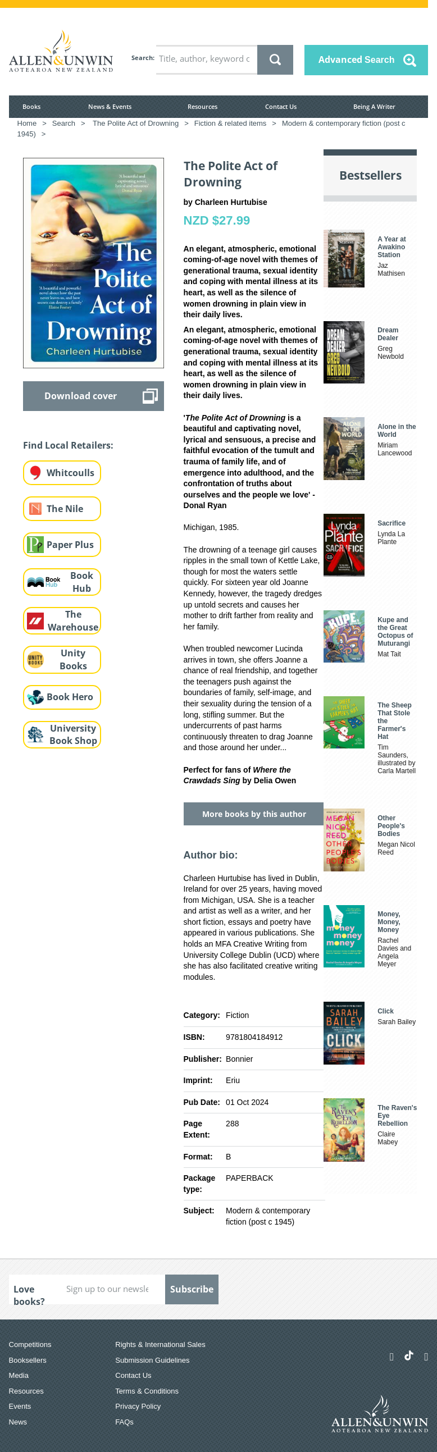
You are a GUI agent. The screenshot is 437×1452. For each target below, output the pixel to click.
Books (31, 106)
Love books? (29, 1293)
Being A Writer (374, 106)
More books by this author (254, 814)
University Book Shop (73, 734)
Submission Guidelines (152, 1360)
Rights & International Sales (160, 1344)
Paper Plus (70, 544)
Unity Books (73, 659)
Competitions (30, 1344)
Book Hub (81, 582)
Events (20, 1406)
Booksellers (28, 1360)
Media (19, 1375)
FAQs (124, 1422)
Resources (202, 106)
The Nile (65, 509)
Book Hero (70, 697)
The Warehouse (73, 620)
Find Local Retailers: (68, 445)
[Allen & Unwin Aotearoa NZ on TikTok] (408, 1355)
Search (142, 57)
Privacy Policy (138, 1406)
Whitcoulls (70, 473)
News (18, 1422)
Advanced (356, 59)
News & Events (109, 106)
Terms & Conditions (147, 1391)
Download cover (80, 396)
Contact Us (281, 106)
